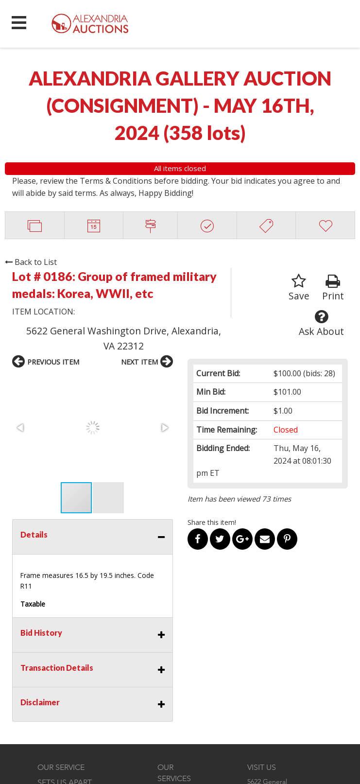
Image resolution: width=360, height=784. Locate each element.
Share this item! (212, 522)
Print (333, 288)
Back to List (31, 262)
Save (299, 288)
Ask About (321, 323)
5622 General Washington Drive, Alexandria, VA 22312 (123, 338)
